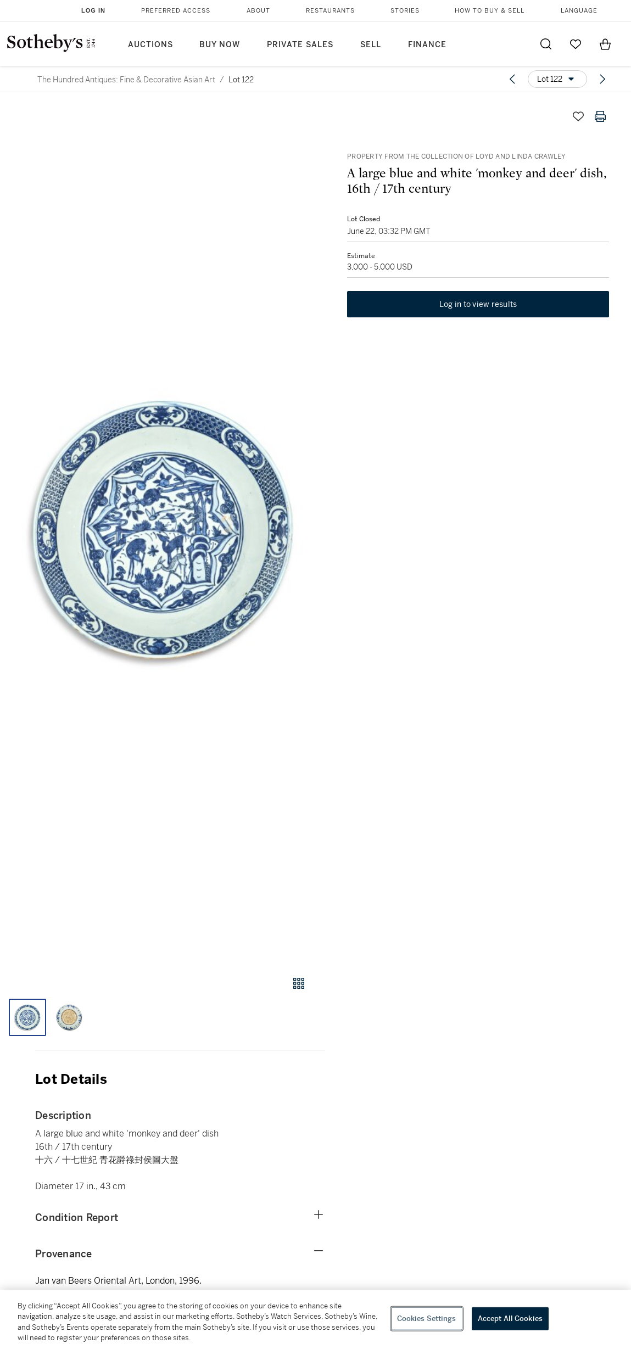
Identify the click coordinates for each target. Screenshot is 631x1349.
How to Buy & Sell (489, 10)
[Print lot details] (600, 116)
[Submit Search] (545, 43)
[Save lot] (578, 116)
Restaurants (330, 10)
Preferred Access (175, 10)
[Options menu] (557, 79)
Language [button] (579, 10)
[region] (315, 1319)
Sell (370, 44)
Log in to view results (478, 304)
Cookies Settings (426, 1318)
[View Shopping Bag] (605, 44)
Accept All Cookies (510, 1318)
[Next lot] (602, 79)
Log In (93, 10)
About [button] (258, 10)
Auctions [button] (150, 44)
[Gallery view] (299, 983)
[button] (162, 530)
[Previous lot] (512, 79)
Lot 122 (241, 80)
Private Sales (300, 44)
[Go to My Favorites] (575, 44)
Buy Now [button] (219, 44)
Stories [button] (405, 10)
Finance (427, 44)
